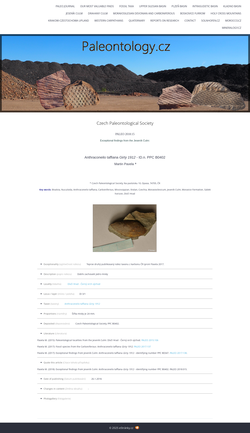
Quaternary (137, 20)
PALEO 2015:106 (149, 340)
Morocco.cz (233, 20)
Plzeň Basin (179, 6)
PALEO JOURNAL (65, 6)
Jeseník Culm (74, 13)
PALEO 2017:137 (142, 346)
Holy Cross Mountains (226, 13)
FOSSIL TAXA (126, 6)
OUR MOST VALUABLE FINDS (97, 6)
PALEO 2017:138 (178, 352)
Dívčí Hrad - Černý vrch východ (84, 283)
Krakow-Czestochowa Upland (68, 20)
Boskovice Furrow (192, 13)
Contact (190, 20)
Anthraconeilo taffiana (82, 303)
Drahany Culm (98, 13)
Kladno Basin (232, 6)
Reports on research (164, 20)
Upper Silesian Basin (152, 6)
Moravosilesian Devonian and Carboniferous (144, 13)
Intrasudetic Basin (205, 6)
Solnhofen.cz (210, 20)
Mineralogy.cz (231, 28)
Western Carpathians (108, 20)
